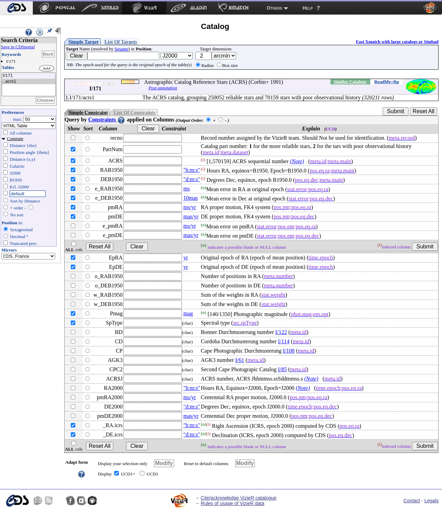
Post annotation (162, 87)
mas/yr (191, 216)
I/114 (283, 341)
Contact (411, 500)
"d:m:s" (191, 179)
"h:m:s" (191, 170)
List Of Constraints (134, 112)
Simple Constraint (88, 112)
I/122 (281, 332)
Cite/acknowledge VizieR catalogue (238, 498)
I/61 (239, 360)
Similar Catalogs (350, 81)
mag (188, 313)
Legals (431, 500)
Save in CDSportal (18, 46)
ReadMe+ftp (386, 81)
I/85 (282, 369)
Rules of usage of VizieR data (232, 503)
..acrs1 (28, 82)
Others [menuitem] (274, 8)
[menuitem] (16, 7)
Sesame (121, 48)
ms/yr (189, 207)
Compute (15, 138)
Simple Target (83, 42)
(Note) (297, 161)
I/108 (289, 351)
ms (186, 188)
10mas (190, 198)
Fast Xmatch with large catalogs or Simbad (397, 41)
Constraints (106, 119)
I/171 (28, 76)
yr (185, 257)
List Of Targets (121, 42)
